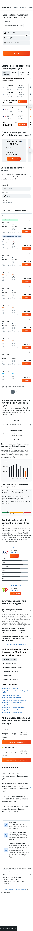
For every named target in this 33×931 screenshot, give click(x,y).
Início (6, 884)
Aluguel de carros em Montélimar (12, 708)
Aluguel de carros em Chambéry (11, 700)
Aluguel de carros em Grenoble (11, 693)
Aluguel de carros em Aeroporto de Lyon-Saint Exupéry (16, 687)
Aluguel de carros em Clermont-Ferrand (14, 695)
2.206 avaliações (14, 586)
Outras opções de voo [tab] (9, 659)
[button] (3, 3)
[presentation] (24, 17)
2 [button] (16, 392)
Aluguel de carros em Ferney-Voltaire (13, 703)
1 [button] (12, 392)
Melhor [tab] (14, 72)
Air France (13, 543)
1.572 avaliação (14, 548)
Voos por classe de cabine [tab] (10, 675)
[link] (14, 159)
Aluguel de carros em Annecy (11, 690)
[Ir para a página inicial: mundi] (12, 2)
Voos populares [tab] (7, 671)
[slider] (31, 205)
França (11, 884)
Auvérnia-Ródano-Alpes (20, 884)
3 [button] (20, 392)
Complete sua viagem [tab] (9, 655)
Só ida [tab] (28, 73)
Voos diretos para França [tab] (10, 667)
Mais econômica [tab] (6, 73)
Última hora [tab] (22, 73)
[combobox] (8, 21)
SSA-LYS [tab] (16, 420)
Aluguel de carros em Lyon (10, 684)
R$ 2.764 (19, 17)
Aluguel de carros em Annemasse (12, 698)
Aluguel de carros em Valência (11, 705)
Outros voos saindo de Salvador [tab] (12, 663)
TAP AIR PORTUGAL (16, 581)
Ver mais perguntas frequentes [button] (16, 640)
